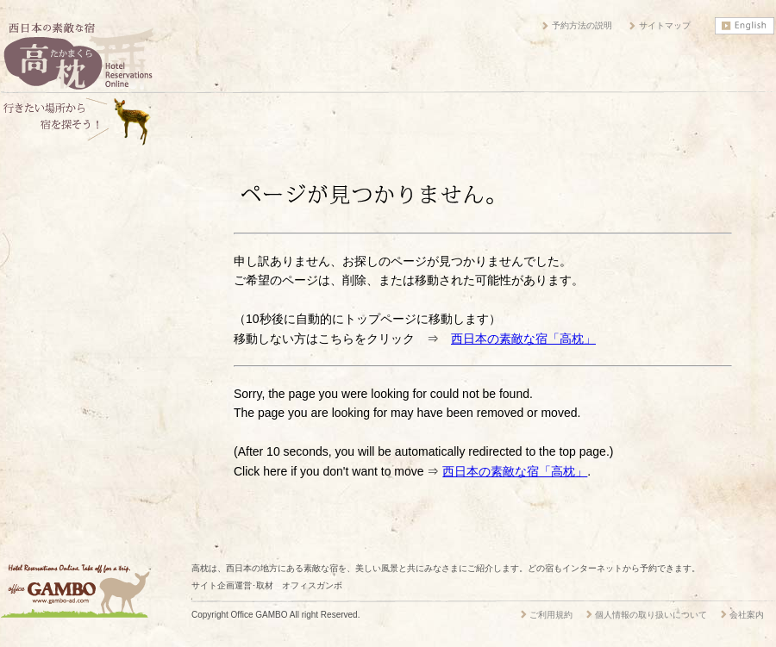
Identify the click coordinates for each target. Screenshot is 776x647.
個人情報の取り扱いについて (651, 614)
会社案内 (746, 614)
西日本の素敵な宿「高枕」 (523, 338)
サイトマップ (665, 25)
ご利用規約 (551, 614)
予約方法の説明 (582, 25)
